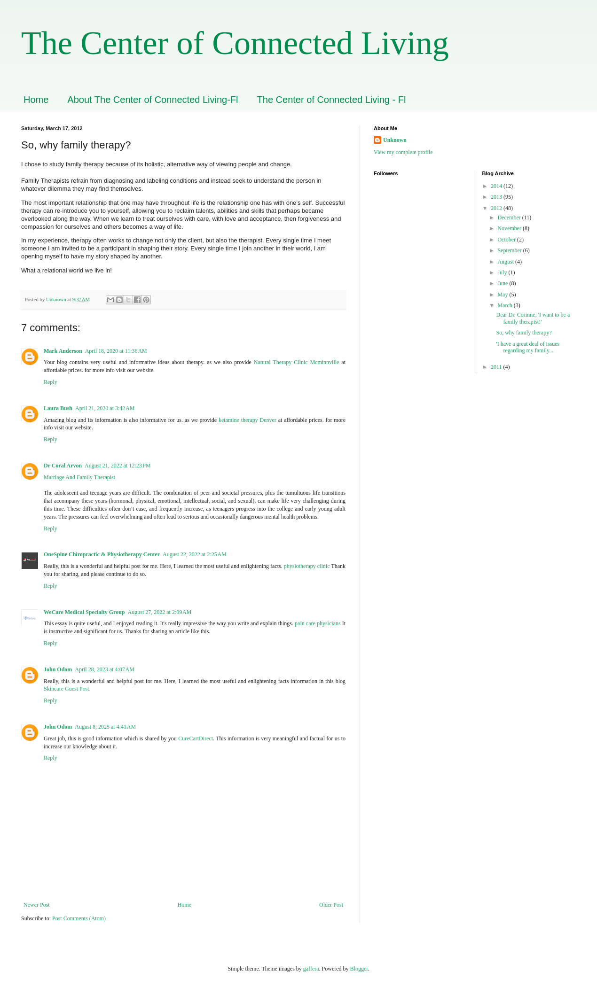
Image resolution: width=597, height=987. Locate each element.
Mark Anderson (63, 351)
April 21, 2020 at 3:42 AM (105, 408)
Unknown (395, 140)
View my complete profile (403, 152)
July (502, 272)
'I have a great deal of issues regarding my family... (527, 347)
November (510, 228)
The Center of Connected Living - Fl (331, 99)
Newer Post (37, 905)
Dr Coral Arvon (63, 465)
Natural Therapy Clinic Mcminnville (296, 362)
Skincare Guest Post (66, 688)
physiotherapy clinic (307, 566)
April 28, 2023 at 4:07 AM (104, 669)
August (506, 261)
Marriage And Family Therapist (79, 477)
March (505, 305)
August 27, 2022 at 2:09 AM (160, 612)
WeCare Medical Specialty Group (84, 612)
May (503, 294)
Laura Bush (58, 408)
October (507, 239)
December (509, 217)
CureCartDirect (195, 738)
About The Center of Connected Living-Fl (152, 99)
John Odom (58, 669)
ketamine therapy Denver (247, 420)
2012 (497, 208)
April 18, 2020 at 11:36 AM (116, 351)
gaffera (311, 968)
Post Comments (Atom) (79, 918)
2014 (497, 186)
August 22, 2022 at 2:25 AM (195, 554)
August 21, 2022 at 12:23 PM (118, 465)
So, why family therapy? (523, 332)
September (510, 250)
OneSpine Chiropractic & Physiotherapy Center (102, 554)
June (503, 283)
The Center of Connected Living (235, 43)
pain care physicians (317, 623)
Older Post (331, 905)
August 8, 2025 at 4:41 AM (105, 726)
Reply (50, 382)
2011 (497, 367)
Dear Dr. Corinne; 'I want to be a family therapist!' (533, 318)
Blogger (359, 968)
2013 (497, 197)
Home (36, 99)
